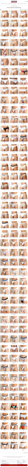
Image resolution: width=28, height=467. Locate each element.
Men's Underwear (4, 456)
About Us (18, 460)
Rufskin (20, 457)
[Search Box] (25, 1)
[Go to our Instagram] (21, 464)
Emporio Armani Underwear (17, 457)
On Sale (23, 460)
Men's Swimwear (19, 456)
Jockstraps (22, 456)
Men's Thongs (13, 456)
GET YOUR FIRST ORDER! (18, 465)
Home (11, 6)
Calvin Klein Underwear (9, 456)
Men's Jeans (16, 456)
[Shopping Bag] (27, 1)
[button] (20, 9)
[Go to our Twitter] (18, 464)
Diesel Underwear (12, 457)
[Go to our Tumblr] (22, 464)
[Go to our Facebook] (17, 464)
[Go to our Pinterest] (20, 464)
